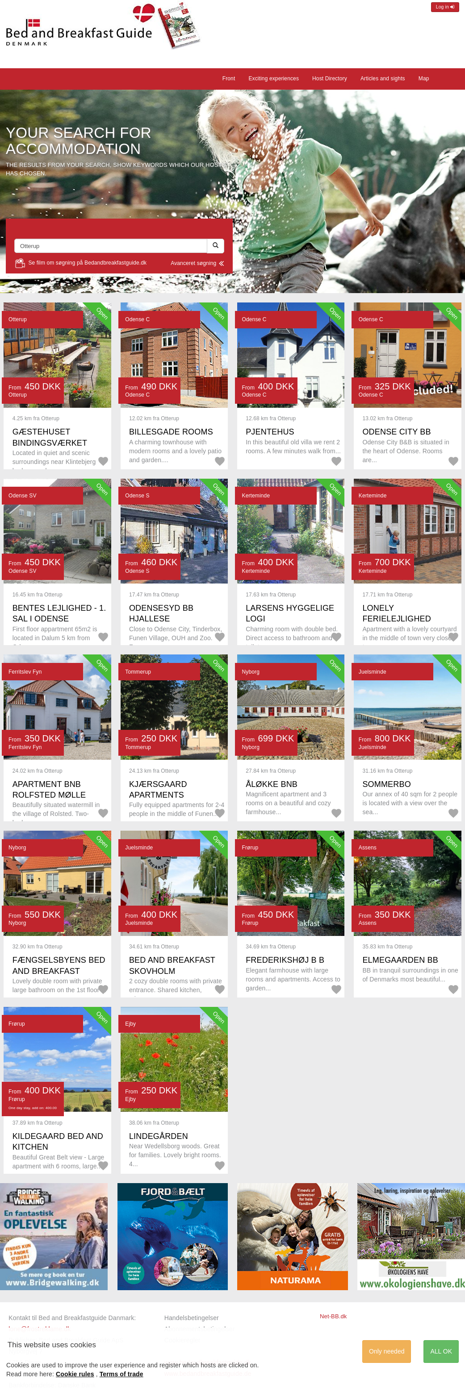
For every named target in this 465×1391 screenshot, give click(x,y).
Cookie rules (75, 1374)
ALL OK (441, 1351)
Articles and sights (382, 78)
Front (228, 78)
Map (424, 78)
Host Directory (329, 78)
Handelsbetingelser (191, 1317)
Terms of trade (121, 1374)
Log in (445, 6)
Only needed (386, 1351)
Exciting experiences (273, 78)
